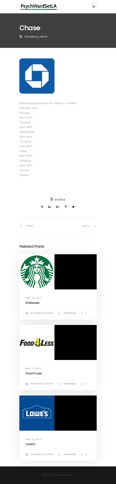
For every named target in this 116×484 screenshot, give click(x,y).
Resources (69, 313)
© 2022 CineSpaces (58, 475)
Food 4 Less (33, 373)
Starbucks (32, 303)
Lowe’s (30, 444)
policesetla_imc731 (36, 37)
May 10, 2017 (33, 298)
